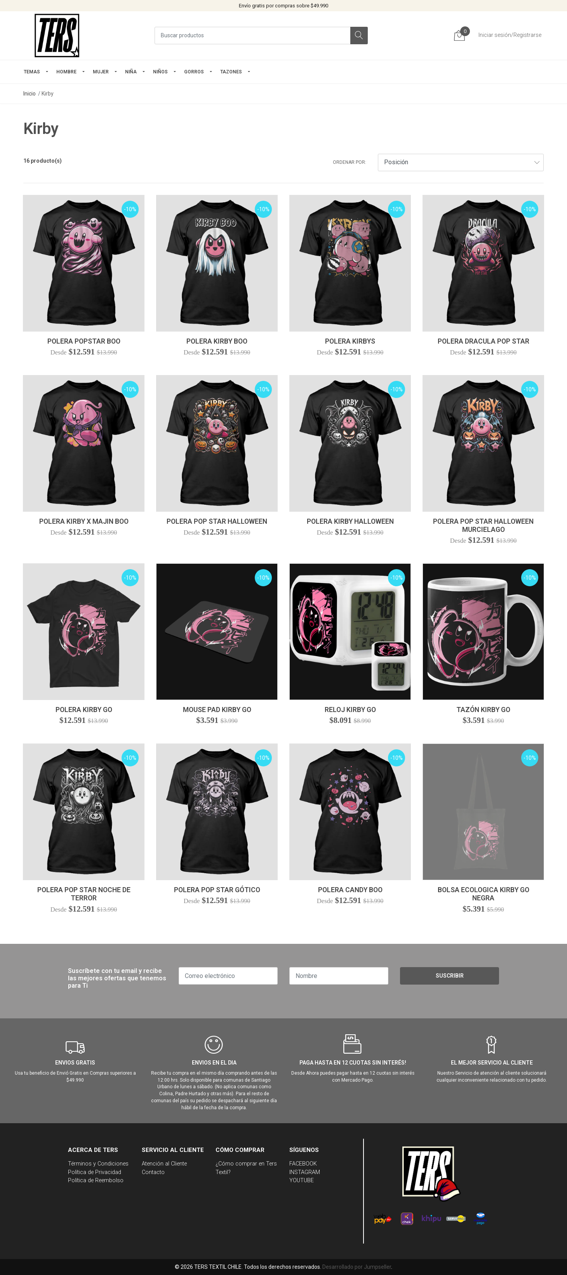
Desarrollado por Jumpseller (356, 1267)
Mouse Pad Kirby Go (217, 710)
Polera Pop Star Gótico (217, 890)
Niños (160, 72)
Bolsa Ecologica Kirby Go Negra (483, 894)
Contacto (153, 1172)
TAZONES (231, 72)
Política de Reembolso (95, 1180)
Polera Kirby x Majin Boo (84, 521)
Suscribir (450, 976)
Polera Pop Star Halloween (217, 521)
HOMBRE (66, 72)
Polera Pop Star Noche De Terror (83, 894)
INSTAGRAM (304, 1172)
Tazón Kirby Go (483, 710)
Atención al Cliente (164, 1163)
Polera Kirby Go (84, 710)
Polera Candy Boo (350, 890)
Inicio (29, 93)
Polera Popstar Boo (83, 341)
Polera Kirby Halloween (350, 521)
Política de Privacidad (94, 1172)
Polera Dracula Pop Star (483, 341)
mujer (101, 72)
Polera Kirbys (350, 341)
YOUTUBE (301, 1180)
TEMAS (32, 72)
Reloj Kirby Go (350, 710)
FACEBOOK (303, 1163)
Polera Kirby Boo (216, 341)
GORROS (194, 72)
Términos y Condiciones (98, 1163)
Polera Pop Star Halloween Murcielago (483, 525)
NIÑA (131, 72)
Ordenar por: (349, 162)
